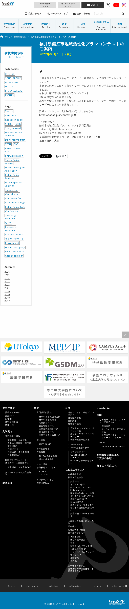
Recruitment (12, 242)
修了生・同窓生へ (69, 5)
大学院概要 (9, 25)
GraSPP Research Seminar (15, 134)
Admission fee (13, 198)
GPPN (8, 222)
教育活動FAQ (43, 483)
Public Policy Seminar (12, 176)
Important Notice (14, 251)
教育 (64, 25)
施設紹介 (9, 415)
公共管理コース (46, 425)
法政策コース (45, 422)
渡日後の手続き (77, 540)
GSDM (42, 474)
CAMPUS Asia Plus (12, 150)
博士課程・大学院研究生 (17, 463)
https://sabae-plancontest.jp (56, 115)
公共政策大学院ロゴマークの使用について (81, 570)
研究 (83, 25)
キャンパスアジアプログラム (113, 430)
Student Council (14, 234)
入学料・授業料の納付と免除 (81, 522)
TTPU (8, 144)
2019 (7, 294)
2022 (7, 284)
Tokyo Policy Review (12, 161)
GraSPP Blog (75, 444)
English (94, 5)
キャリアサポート (14, 238)
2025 (7, 275)
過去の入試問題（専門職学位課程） (19, 444)
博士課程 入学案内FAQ (19, 467)
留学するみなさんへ (77, 566)
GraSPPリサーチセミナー (82, 462)
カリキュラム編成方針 (49, 416)
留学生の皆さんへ (76, 532)
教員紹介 (46, 25)
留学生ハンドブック (80, 546)
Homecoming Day (15, 247)
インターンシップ (45, 479)
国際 (120, 25)
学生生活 (72, 526)
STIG (18, 123)
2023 (7, 281)
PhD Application (14, 155)
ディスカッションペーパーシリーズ (82, 429)
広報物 (8, 418)
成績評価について (79, 499)
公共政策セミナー (79, 452)
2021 (7, 287)
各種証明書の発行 (76, 529)
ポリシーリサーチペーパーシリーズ (82, 435)
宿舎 (72, 543)
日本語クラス (76, 549)
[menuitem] (9, 26)
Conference (12, 211)
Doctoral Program (15, 139)
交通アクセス (10, 586)
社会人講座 (42, 464)
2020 (7, 291)
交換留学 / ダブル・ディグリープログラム (112, 421)
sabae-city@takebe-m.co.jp (55, 129)
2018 (7, 297)
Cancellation (12, 194)
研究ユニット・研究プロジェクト (81, 413)
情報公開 (9, 425)
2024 (7, 278)
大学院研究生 (43, 449)
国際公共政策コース (48, 428)
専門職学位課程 (12, 436)
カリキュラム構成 (47, 419)
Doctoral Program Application (15, 169)
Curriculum (45, 444)
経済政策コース (46, 432)
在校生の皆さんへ (101, 25)
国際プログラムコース (16, 460)
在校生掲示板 (45, 5)
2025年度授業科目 (48, 456)
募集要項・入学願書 (17, 440)
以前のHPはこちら (118, 586)
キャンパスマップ (32, 586)
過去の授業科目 (46, 459)
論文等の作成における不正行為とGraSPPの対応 (82, 494)
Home (5, 37)
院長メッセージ (12, 412)
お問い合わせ (53, 586)
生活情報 (74, 557)
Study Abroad (13, 128)
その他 (73, 560)
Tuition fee (11, 189)
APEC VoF (10, 115)
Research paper (14, 119)
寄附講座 (72, 421)
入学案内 (28, 25)
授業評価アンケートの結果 (82, 515)
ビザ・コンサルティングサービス (82, 553)
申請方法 (106, 426)
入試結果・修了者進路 (18, 452)
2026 (7, 271)
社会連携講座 (74, 417)
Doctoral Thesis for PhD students (81, 489)
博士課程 (41, 440)
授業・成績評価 (75, 477)
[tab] (17, 416)
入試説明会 (13, 449)
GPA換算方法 (77, 502)
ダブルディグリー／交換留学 (18, 473)
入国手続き (75, 537)
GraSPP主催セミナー (78, 447)
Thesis (9, 111)
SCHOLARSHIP (13, 78)
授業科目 (41, 452)
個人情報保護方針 (75, 586)
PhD (16, 144)
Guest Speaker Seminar (13, 184)
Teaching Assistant (10, 217)
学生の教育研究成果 (80, 439)
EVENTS (9, 95)
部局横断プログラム (46, 467)
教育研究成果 (74, 424)
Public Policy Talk (15, 206)
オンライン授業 (77, 484)
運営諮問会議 (11, 422)
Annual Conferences (113, 446)
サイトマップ (96, 586)
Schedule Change (15, 202)
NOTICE (9, 86)
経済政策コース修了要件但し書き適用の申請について (82, 508)
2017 (7, 300)
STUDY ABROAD (14, 90)
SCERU (9, 123)
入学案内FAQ (14, 455)
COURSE (9, 73)
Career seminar (14, 255)
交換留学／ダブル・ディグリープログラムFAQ (113, 436)
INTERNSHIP (11, 82)
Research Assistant (10, 229)
